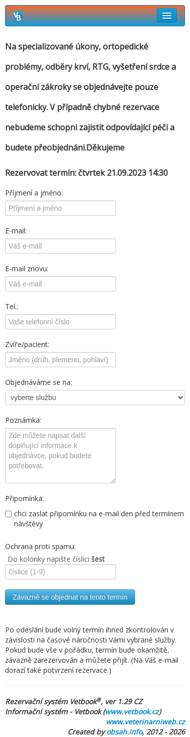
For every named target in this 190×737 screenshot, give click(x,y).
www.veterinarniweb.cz (145, 721)
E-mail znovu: (26, 268)
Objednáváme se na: (38, 382)
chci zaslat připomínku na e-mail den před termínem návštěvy (94, 518)
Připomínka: (24, 498)
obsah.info (124, 731)
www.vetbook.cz (132, 711)
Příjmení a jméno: (34, 193)
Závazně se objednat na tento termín (70, 597)
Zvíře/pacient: (27, 344)
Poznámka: (23, 420)
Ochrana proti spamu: (40, 546)
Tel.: (11, 306)
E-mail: (16, 230)
